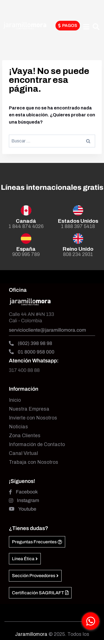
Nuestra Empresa (29, 409)
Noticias (18, 426)
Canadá (26, 221)
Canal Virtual (23, 453)
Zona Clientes (24, 435)
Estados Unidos (78, 221)
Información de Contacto (37, 444)
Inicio (15, 400)
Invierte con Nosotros (33, 418)
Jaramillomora (31, 634)
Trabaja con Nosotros (33, 462)
